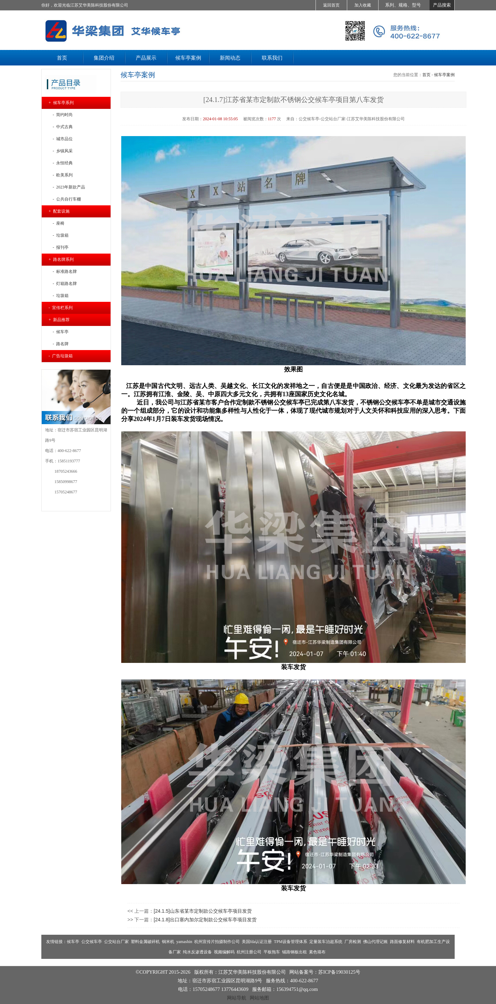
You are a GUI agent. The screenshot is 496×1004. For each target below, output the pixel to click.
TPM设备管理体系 (290, 941)
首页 (426, 74)
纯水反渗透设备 (197, 952)
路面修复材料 (402, 941)
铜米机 (168, 941)
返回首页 (331, 5)
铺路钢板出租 (294, 952)
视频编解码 (224, 952)
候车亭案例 (444, 74)
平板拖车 (272, 952)
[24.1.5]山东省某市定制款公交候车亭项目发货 (203, 911)
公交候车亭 (91, 941)
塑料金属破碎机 (145, 941)
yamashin (184, 941)
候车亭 (73, 941)
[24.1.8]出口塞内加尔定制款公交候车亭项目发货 (205, 919)
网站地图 (259, 998)
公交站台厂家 (116, 941)
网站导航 (236, 998)
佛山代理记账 (375, 941)
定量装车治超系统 (325, 941)
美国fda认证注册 (257, 941)
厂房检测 (352, 941)
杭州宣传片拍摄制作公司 (217, 941)
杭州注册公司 (249, 952)
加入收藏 (362, 5)
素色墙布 (317, 952)
